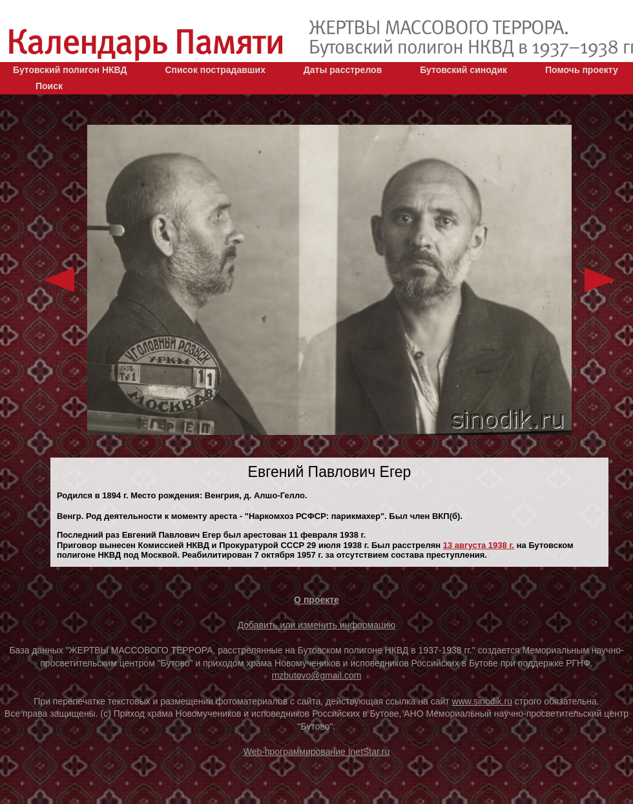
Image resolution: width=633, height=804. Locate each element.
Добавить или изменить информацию (317, 625)
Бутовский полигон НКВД (70, 70)
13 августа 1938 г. (478, 545)
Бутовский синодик (463, 70)
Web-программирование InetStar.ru (317, 751)
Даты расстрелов (343, 70)
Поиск (49, 86)
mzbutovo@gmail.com (317, 675)
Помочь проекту (581, 70)
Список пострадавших (215, 70)
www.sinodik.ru (482, 701)
